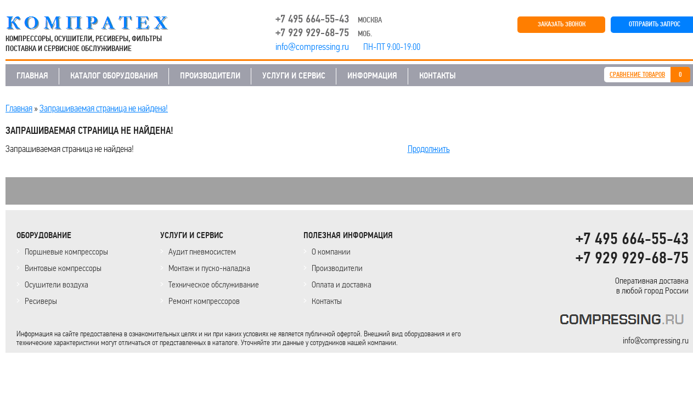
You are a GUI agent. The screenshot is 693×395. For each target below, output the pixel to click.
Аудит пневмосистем (202, 251)
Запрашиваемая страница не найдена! (104, 108)
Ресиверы (41, 301)
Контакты (327, 301)
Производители (337, 268)
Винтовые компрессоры (63, 268)
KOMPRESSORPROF (624, 321)
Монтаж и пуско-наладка (209, 268)
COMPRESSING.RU (97, 23)
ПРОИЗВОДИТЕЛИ (210, 75)
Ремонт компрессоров (204, 301)
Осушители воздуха (56, 284)
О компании (331, 251)
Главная (18, 108)
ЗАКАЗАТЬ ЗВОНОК (561, 24)
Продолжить (429, 148)
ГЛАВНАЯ (32, 75)
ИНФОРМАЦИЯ (372, 75)
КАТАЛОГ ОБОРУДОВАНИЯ (114, 75)
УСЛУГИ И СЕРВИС (293, 75)
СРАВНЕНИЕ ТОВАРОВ (637, 75)
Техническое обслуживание (213, 284)
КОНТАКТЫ (437, 75)
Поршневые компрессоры (66, 251)
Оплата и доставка (341, 284)
